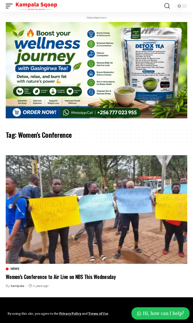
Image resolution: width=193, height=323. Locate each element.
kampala (17, 286)
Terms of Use (98, 314)
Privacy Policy (70, 314)
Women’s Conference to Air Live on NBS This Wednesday (61, 276)
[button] (10, 6)
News (15, 269)
